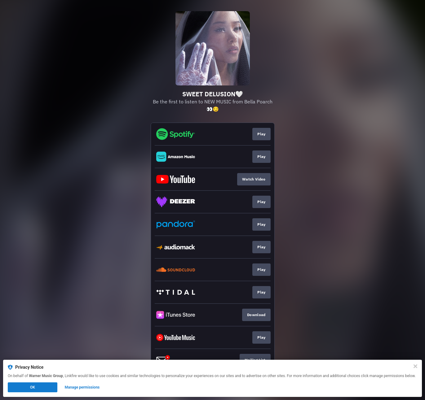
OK (32, 387)
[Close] (415, 366)
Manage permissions (82, 387)
